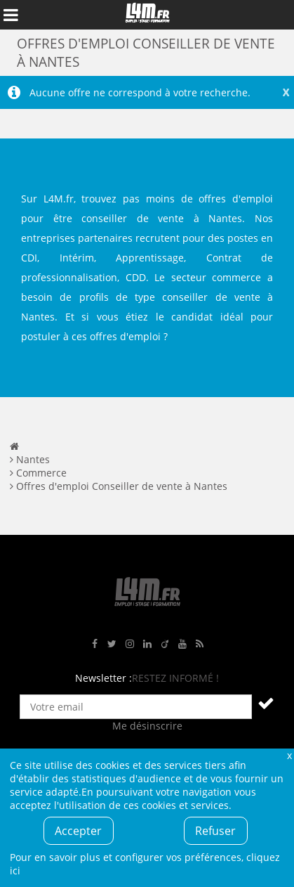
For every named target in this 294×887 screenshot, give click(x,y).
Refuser (215, 831)
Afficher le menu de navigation (10, 15)
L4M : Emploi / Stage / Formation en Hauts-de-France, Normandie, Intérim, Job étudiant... (147, 15)
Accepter (78, 831)
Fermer (289, 755)
